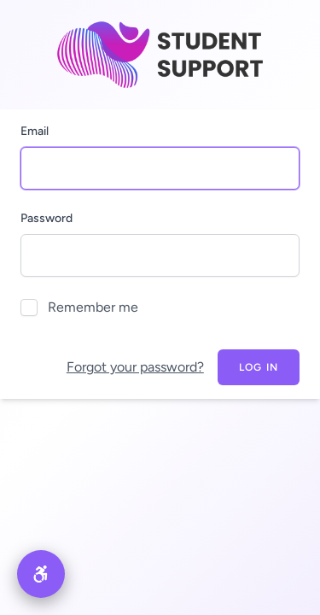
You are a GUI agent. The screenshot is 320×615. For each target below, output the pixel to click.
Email (34, 131)
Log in (258, 367)
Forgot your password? (135, 367)
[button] (41, 574)
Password (46, 218)
